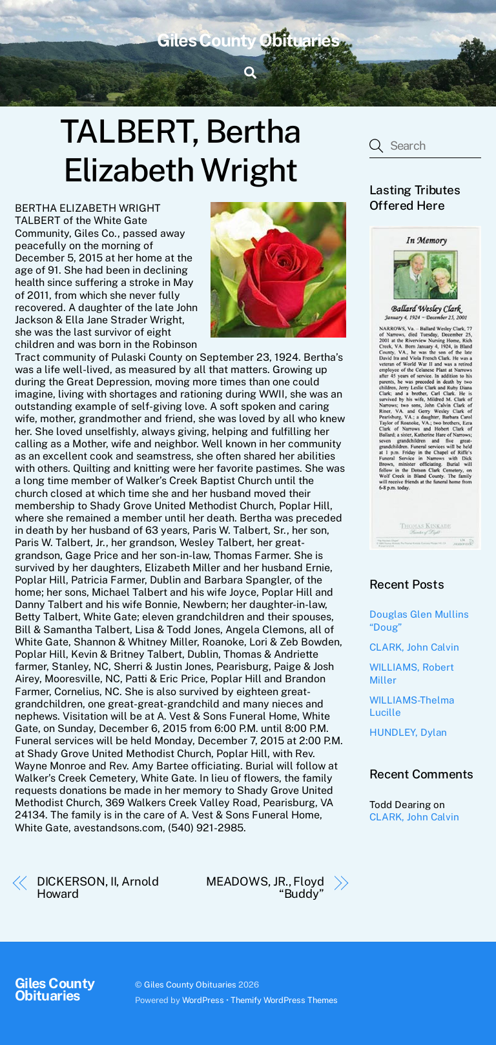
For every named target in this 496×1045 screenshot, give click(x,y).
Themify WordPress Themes (284, 1000)
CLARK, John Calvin (414, 647)
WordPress (203, 1000)
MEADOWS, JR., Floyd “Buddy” (265, 887)
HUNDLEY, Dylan (408, 732)
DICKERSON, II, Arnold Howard (98, 887)
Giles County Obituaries (190, 984)
